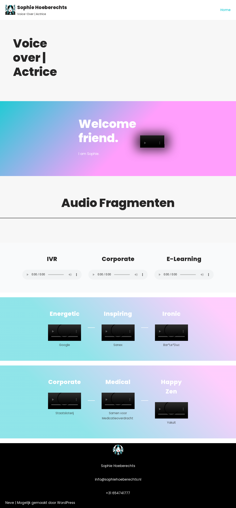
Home (225, 9)
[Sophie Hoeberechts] (36, 10)
